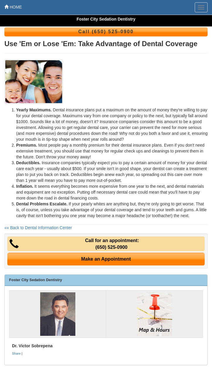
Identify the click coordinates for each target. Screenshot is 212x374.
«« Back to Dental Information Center (38, 227)
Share (16, 353)
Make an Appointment (106, 258)
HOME (13, 7)
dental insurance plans (141, 145)
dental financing (72, 198)
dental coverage (118, 209)
